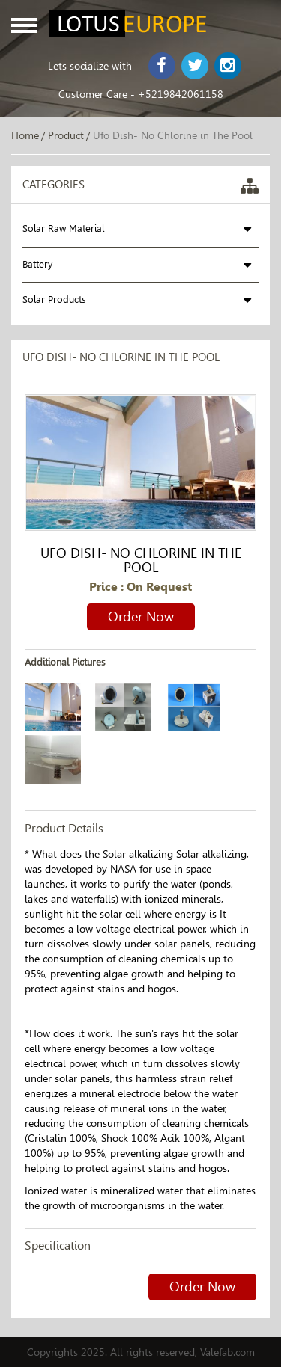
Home (25, 135)
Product (66, 135)
